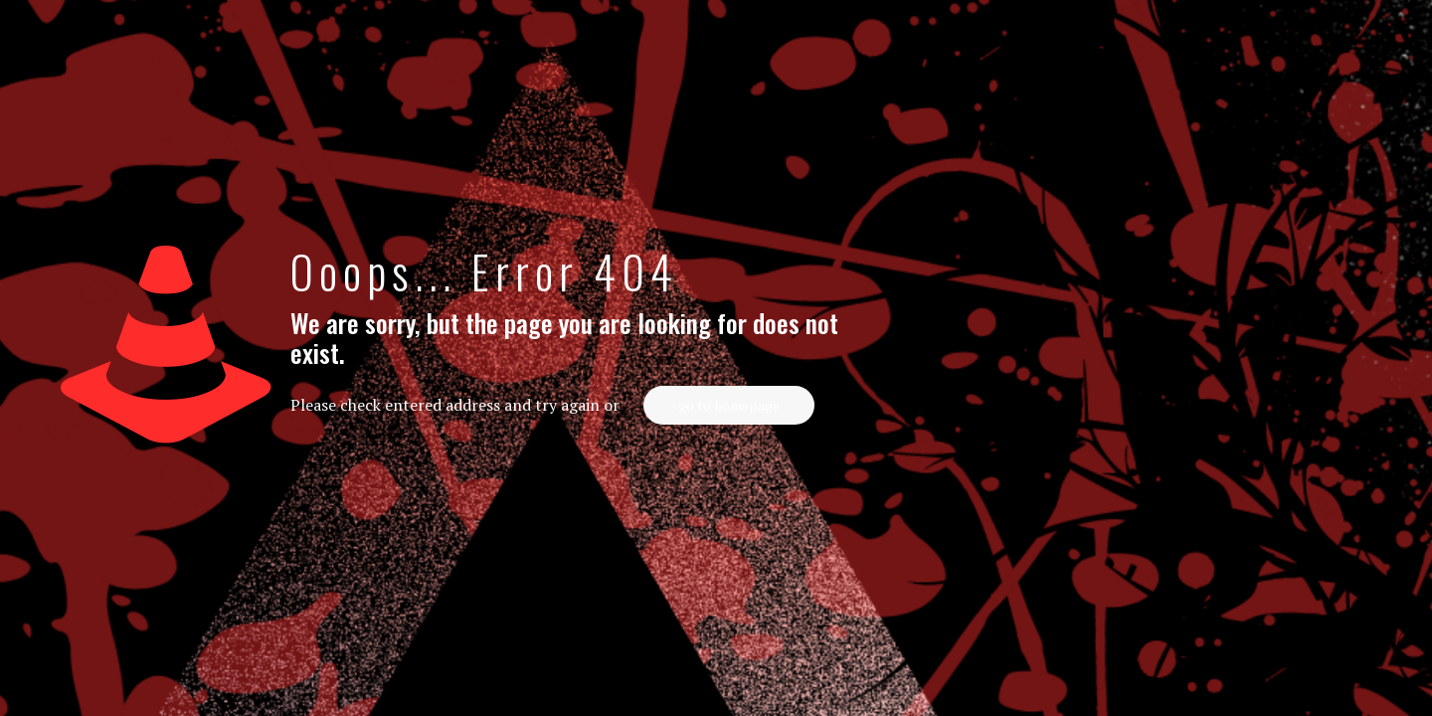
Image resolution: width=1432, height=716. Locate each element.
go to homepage (729, 405)
